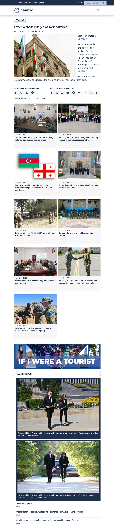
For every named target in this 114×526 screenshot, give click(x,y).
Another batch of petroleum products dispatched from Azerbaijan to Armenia (49, 512)
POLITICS (19, 19)
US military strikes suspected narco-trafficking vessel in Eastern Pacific (47, 520)
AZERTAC (82, 39)
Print (33, 31)
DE (79, 2)
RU (72, 2)
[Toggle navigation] (97, 10)
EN (75, 2)
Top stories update (24, 503)
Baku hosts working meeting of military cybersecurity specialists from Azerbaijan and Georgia (33, 187)
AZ (69, 2)
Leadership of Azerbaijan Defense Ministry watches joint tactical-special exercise (34, 138)
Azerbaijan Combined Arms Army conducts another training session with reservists (78, 281)
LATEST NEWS (24, 374)
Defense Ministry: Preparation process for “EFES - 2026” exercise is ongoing (33, 329)
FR (82, 2)
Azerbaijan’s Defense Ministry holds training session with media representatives (78, 138)
